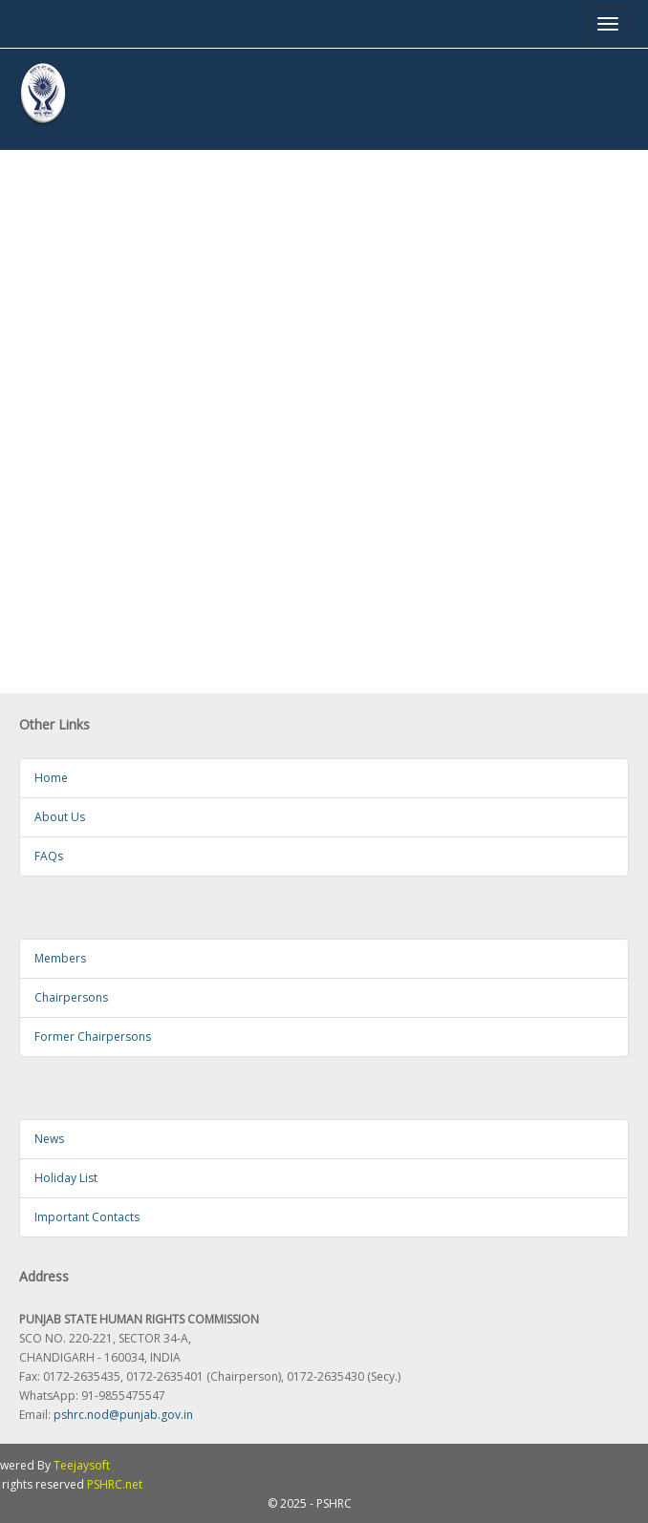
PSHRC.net (114, 1484)
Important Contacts (87, 1217)
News (49, 1139)
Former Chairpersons (92, 1036)
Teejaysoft (82, 1465)
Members (60, 958)
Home (51, 778)
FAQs (48, 856)
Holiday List (65, 1178)
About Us (59, 817)
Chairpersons (71, 997)
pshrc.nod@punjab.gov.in (123, 1415)
